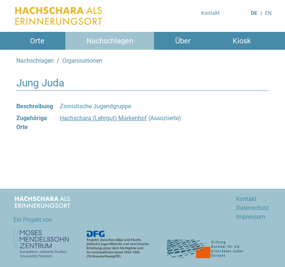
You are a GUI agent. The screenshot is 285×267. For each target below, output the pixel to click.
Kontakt (210, 13)
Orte (37, 40)
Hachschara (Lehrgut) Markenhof (103, 118)
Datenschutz (252, 207)
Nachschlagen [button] (109, 40)
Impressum (250, 216)
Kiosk (242, 40)
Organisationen (82, 60)
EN (268, 13)
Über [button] (183, 40)
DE (254, 13)
